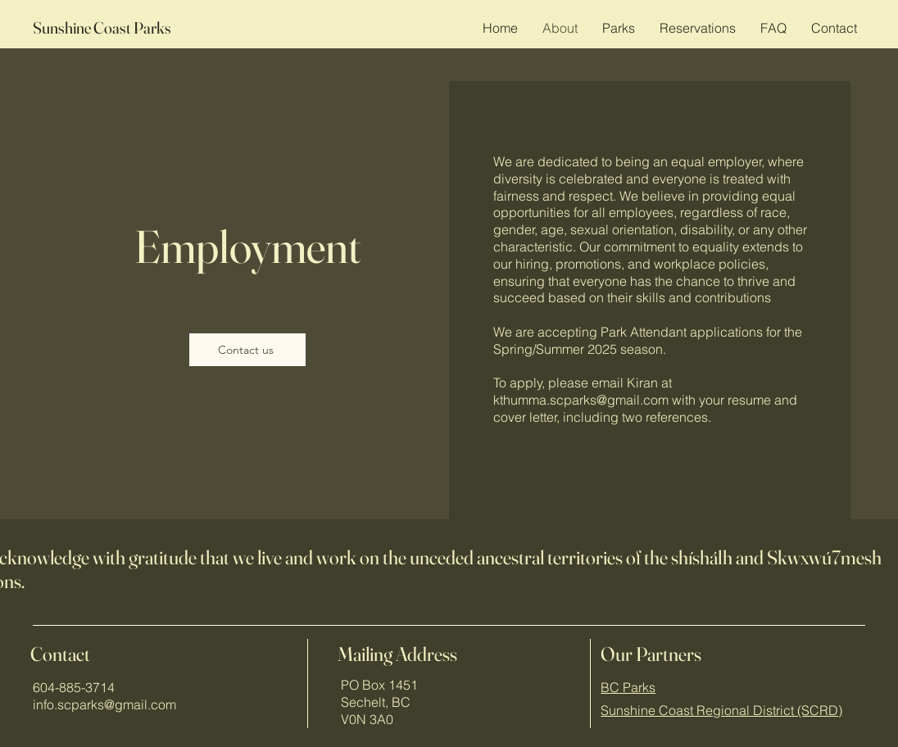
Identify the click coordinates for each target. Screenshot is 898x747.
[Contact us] (247, 349)
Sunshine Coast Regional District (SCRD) (721, 710)
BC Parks (628, 687)
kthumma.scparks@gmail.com (581, 400)
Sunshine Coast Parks (102, 27)
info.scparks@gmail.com (104, 704)
